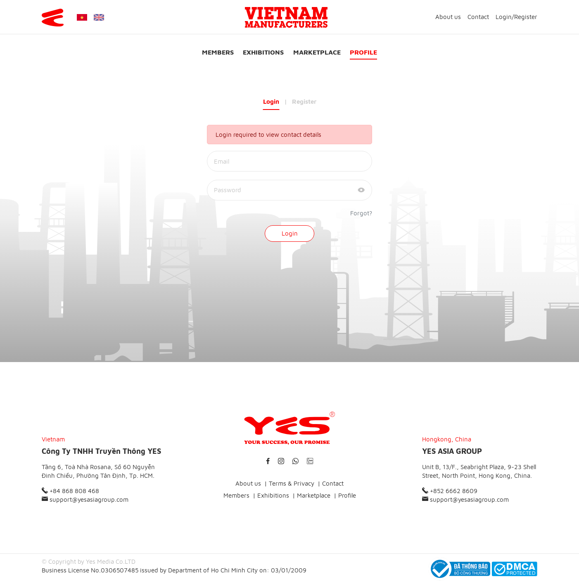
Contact (478, 16)
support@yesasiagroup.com (85, 499)
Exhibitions (263, 52)
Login (504, 16)
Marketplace (317, 52)
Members (218, 52)
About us (448, 16)
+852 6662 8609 (449, 490)
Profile (363, 52)
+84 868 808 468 (70, 490)
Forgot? (361, 213)
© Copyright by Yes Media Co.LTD (88, 561)
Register (525, 16)
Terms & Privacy (291, 483)
